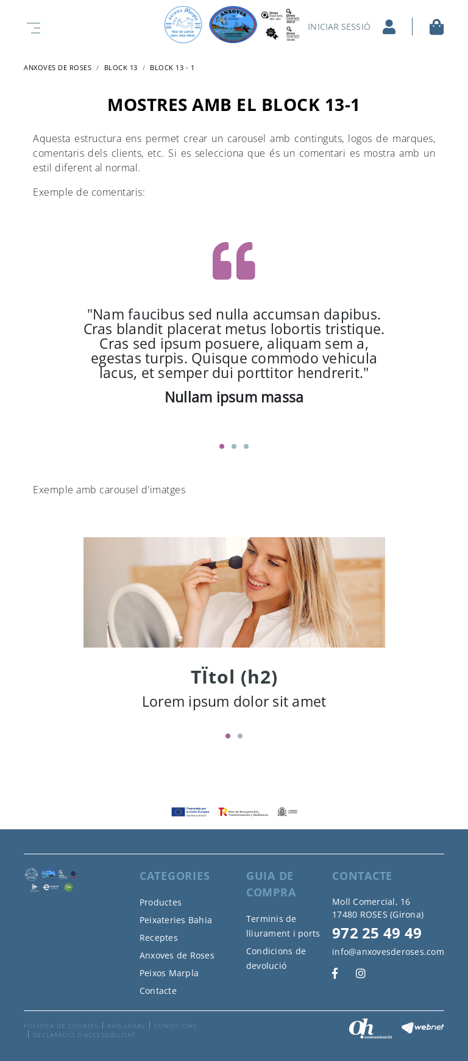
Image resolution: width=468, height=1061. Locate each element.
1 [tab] (221, 446)
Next (394, 332)
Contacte (158, 990)
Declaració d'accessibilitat (84, 1035)
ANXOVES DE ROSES (57, 67)
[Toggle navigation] (31, 26)
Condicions (175, 1025)
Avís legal (126, 1025)
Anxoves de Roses (177, 955)
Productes (161, 902)
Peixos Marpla (169, 973)
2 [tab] (234, 446)
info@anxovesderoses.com (388, 951)
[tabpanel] (234, 325)
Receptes (159, 937)
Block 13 (121, 67)
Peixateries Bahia (176, 920)
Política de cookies (61, 1025)
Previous (74, 332)
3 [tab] (246, 446)
